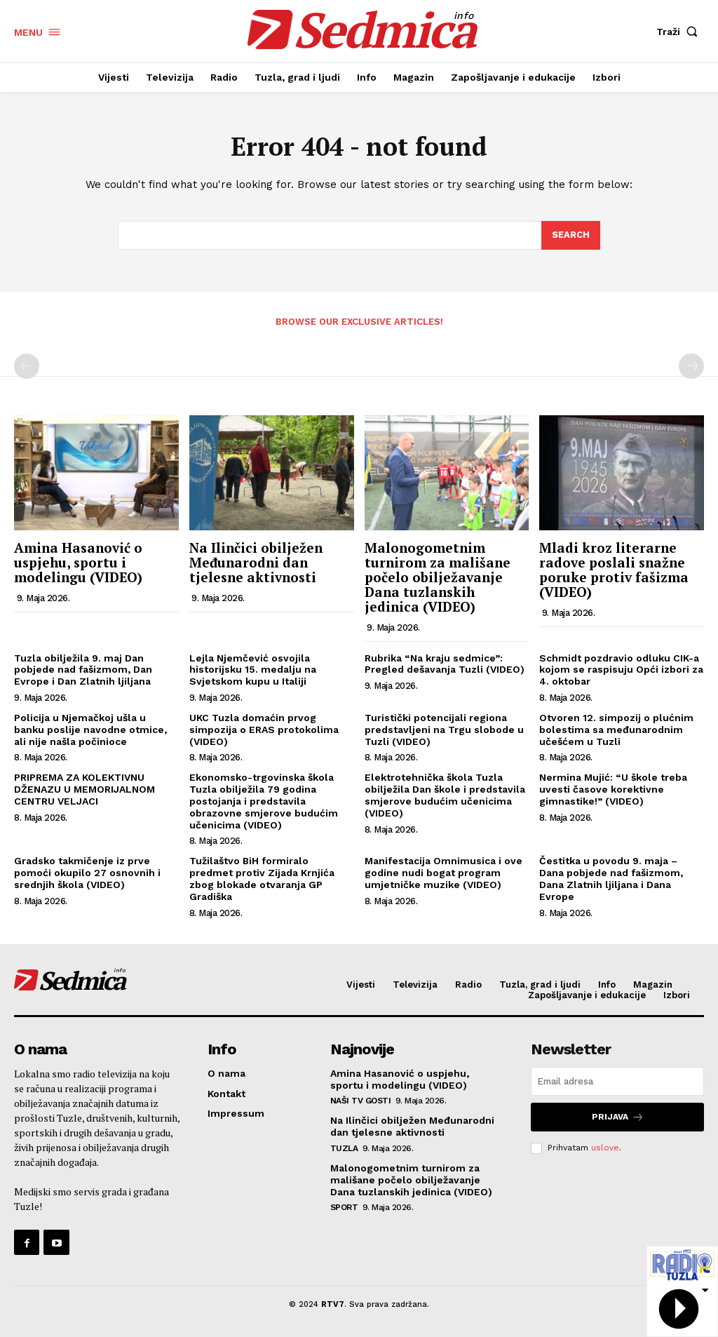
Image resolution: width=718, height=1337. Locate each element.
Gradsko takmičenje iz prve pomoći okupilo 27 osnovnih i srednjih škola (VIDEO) (87, 872)
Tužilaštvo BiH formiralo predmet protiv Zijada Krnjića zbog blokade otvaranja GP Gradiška (261, 878)
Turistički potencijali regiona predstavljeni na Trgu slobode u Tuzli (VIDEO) (444, 729)
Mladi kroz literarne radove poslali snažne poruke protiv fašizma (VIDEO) (614, 569)
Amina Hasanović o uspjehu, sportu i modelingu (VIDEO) (78, 562)
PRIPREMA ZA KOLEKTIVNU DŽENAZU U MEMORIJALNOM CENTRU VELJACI (84, 789)
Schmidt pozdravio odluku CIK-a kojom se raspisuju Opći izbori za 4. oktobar (621, 669)
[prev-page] (26, 366)
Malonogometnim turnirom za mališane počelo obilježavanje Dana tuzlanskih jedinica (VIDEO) (437, 577)
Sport (344, 1207)
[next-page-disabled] (691, 366)
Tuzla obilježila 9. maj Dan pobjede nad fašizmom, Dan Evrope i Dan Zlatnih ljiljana (83, 669)
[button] (680, 31)
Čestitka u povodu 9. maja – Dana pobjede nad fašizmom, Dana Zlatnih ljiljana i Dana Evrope (611, 878)
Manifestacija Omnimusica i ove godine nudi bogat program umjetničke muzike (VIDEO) (443, 872)
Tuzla (344, 1148)
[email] (617, 1081)
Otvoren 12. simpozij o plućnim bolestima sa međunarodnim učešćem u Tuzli (616, 729)
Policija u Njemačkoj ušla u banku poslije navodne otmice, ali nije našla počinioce (90, 729)
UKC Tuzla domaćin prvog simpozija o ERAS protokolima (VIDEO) (264, 729)
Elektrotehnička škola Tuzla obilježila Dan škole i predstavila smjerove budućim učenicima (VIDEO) (445, 795)
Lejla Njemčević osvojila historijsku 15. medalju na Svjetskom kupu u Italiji (252, 669)
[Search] (570, 235)
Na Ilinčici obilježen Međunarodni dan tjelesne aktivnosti (256, 562)
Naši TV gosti (360, 1101)
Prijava (618, 1117)
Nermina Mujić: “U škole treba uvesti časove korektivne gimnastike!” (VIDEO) (613, 789)
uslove (605, 1148)
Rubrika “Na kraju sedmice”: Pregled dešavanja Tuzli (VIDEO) (444, 664)
